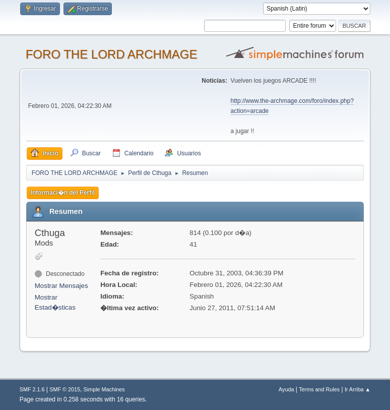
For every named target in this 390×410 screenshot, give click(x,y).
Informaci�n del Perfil (63, 192)
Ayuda (286, 389)
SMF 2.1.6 (32, 389)
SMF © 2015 (64, 389)
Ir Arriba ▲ (357, 389)
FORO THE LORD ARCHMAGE (112, 54)
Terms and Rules (319, 389)
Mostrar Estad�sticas (55, 302)
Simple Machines (104, 389)
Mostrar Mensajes (61, 285)
